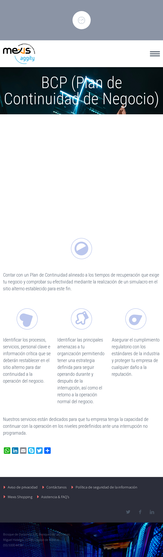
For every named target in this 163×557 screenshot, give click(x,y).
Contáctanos (56, 487)
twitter (128, 512)
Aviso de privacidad (23, 487)
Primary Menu (155, 53)
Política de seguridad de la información (106, 487)
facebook (140, 512)
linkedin (152, 512)
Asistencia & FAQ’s (55, 496)
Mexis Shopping (20, 496)
